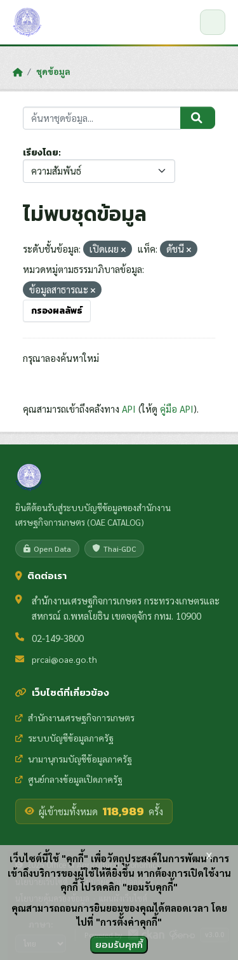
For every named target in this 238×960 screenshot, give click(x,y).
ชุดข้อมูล (53, 71)
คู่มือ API (177, 409)
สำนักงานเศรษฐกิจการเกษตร (75, 717)
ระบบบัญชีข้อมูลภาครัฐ (64, 737)
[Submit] (197, 118)
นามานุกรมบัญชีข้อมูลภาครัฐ (73, 758)
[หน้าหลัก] (17, 71)
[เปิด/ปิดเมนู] (212, 22)
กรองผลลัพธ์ (57, 310)
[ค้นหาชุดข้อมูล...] (102, 118)
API (129, 409)
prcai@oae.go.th (64, 659)
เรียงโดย (40, 152)
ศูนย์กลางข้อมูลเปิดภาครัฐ (68, 779)
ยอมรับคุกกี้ (119, 944)
